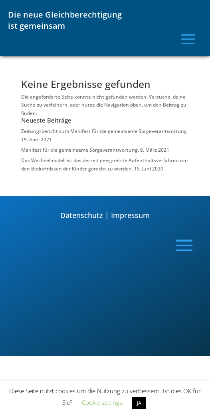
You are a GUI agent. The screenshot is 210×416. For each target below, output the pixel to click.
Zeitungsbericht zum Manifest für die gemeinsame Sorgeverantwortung (104, 131)
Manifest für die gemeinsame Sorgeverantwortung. (80, 150)
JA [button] (139, 402)
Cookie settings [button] (102, 402)
